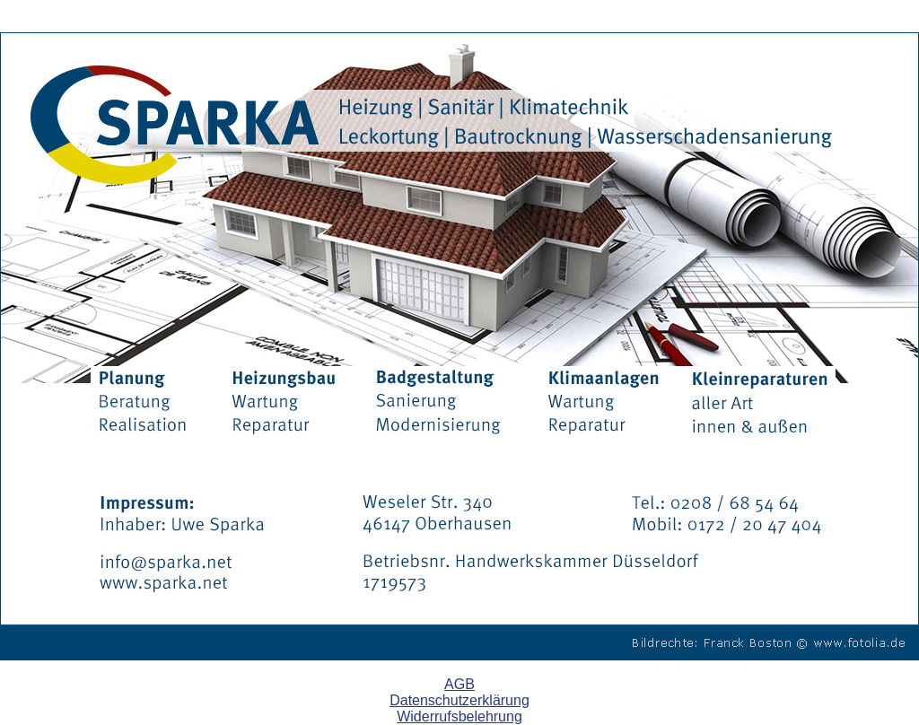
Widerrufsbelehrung (459, 716)
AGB (459, 684)
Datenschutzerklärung (459, 700)
